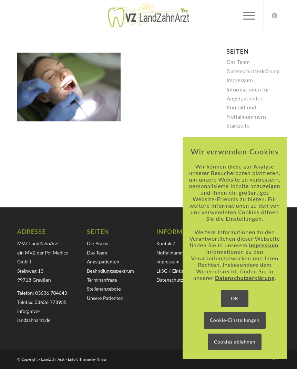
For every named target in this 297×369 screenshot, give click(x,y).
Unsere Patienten (105, 298)
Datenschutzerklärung (252, 71)
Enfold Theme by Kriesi (87, 359)
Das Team (238, 61)
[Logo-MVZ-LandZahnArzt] (148, 15)
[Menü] (245, 15)
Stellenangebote (104, 289)
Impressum (239, 80)
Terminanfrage (102, 280)
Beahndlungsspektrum (110, 271)
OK (234, 298)
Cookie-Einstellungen (234, 320)
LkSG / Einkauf (172, 271)
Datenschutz (169, 280)
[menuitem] (245, 15)
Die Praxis (97, 243)
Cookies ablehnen (234, 342)
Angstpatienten (103, 261)
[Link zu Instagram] (274, 15)
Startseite (237, 125)
